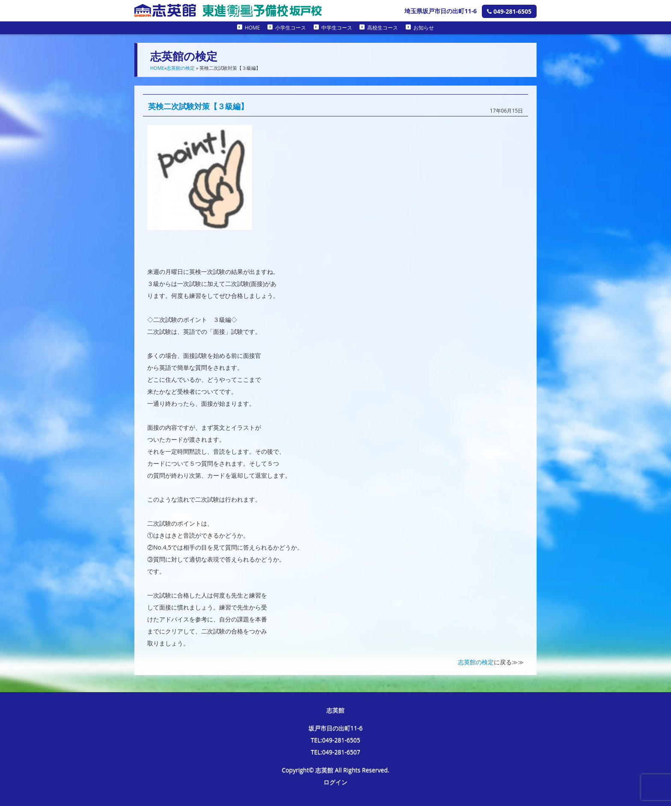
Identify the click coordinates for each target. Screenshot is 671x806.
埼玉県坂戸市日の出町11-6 (440, 11)
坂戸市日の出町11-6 (336, 728)
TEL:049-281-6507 (335, 752)
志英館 (335, 710)
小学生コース (290, 27)
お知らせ (423, 27)
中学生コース (336, 27)
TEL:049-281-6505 (335, 740)
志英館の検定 (180, 68)
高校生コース (382, 27)
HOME (252, 27)
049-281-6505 (509, 11)
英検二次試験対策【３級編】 (198, 106)
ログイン (335, 782)
